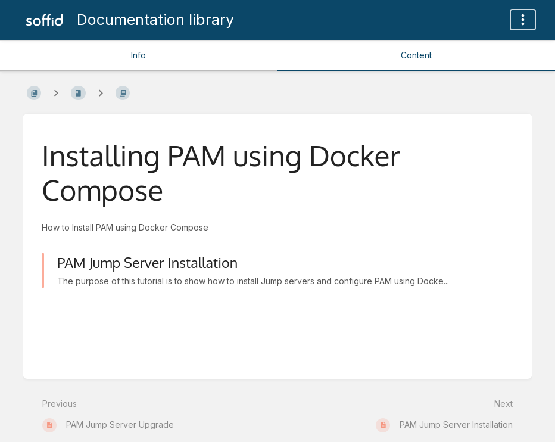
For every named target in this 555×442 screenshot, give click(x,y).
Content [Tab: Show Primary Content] (416, 55)
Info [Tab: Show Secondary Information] (138, 55)
